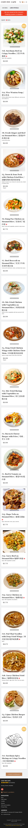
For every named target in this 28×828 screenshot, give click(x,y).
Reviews (3, 803)
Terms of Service (16, 825)
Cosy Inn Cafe (5, 780)
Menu (2, 797)
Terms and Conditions (5, 805)
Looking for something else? (14, 774)
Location (3, 801)
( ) (23, 2)
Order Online (4, 799)
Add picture (24, 26)
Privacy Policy (4, 807)
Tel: (5, 814)
